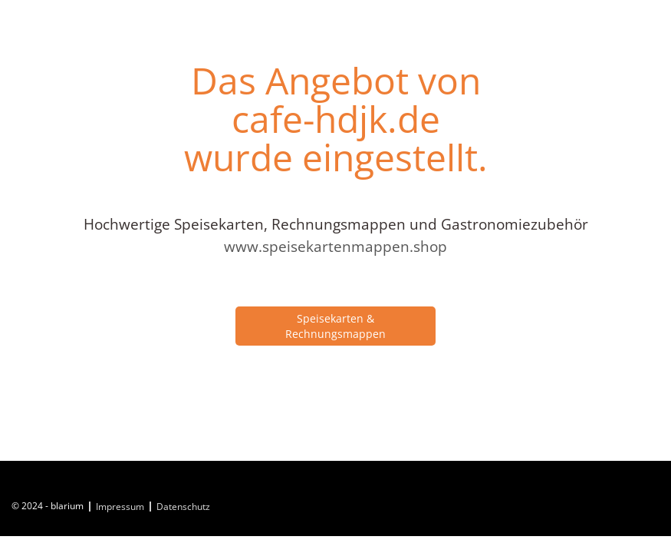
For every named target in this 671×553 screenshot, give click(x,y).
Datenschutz (183, 507)
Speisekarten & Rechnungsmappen (335, 326)
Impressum (120, 507)
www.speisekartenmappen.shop (335, 247)
